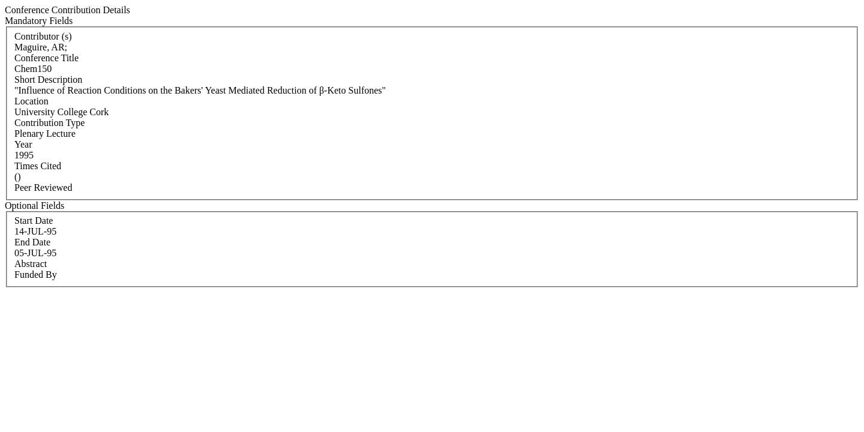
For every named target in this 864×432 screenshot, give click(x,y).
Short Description (48, 79)
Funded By (35, 274)
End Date (32, 242)
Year (23, 144)
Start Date (33, 220)
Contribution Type (49, 123)
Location (31, 101)
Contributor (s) (43, 36)
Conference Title (46, 58)
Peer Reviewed (43, 187)
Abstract (30, 264)
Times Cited (37, 166)
